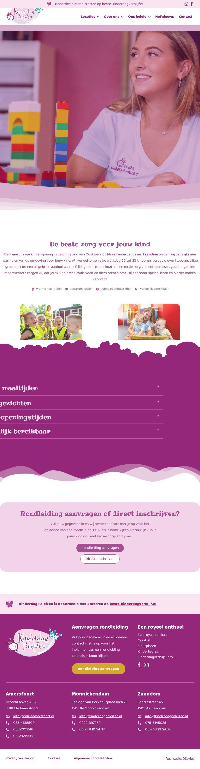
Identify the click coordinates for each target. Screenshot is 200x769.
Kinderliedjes (148, 652)
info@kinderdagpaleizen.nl (100, 716)
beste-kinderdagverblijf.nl (122, 4)
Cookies (54, 759)
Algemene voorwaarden (93, 759)
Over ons (111, 16)
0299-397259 (90, 723)
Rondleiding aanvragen (98, 669)
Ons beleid (137, 16)
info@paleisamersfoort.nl (33, 716)
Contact (185, 16)
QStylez (188, 759)
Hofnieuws (164, 16)
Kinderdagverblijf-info (155, 657)
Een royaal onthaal (152, 635)
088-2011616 (23, 729)
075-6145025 (155, 723)
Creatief (144, 640)
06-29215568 (23, 736)
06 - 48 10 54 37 (92, 729)
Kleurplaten (147, 646)
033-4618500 (24, 723)
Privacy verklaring (20, 759)
